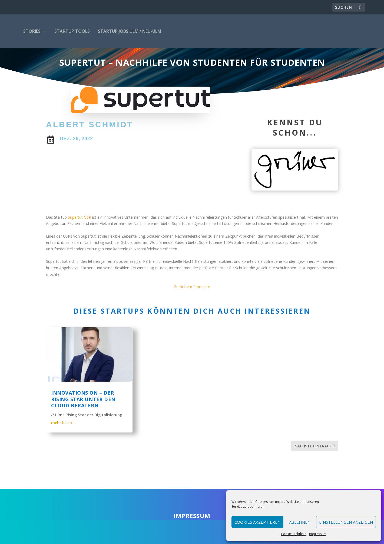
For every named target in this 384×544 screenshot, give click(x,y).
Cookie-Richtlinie (293, 534)
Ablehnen (299, 522)
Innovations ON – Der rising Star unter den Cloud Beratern (83, 413)
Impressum (317, 534)
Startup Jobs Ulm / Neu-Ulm (129, 31)
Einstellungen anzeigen (346, 522)
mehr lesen (61, 436)
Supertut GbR (79, 231)
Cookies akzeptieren (257, 522)
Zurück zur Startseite (192, 300)
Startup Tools (72, 31)
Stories (32, 31)
